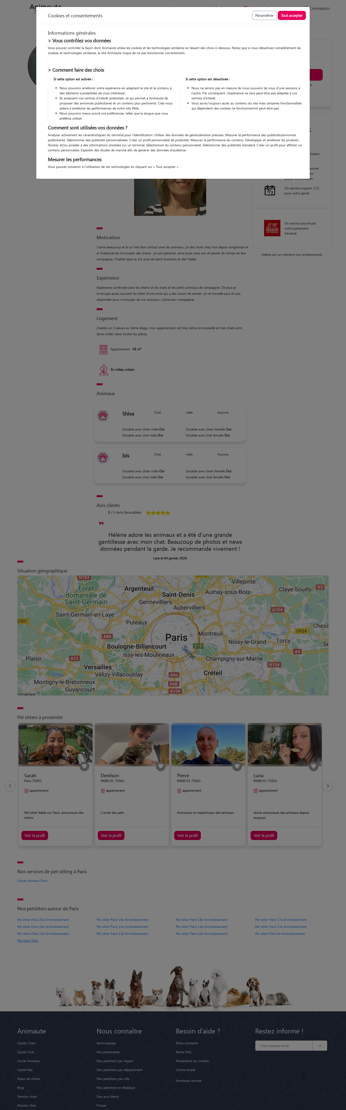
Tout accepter (292, 15)
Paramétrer (264, 15)
